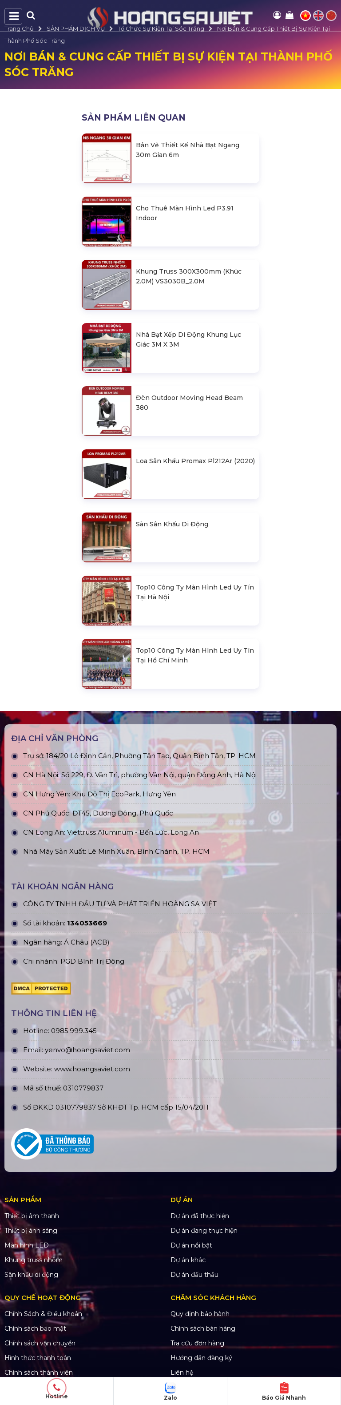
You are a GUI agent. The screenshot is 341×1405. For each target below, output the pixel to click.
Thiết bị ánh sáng (30, 1231)
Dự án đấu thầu (194, 1275)
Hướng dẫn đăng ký (201, 1358)
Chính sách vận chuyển (39, 1343)
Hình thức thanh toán (37, 1358)
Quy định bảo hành (200, 1314)
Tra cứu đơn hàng (197, 1343)
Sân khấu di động (31, 1275)
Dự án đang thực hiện (204, 1231)
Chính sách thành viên (38, 1373)
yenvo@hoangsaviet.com (87, 1050)
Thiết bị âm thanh (31, 1216)
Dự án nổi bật (191, 1245)
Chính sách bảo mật (35, 1328)
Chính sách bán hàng (202, 1328)
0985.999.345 (74, 1030)
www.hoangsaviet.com (92, 1069)
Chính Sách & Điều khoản (43, 1314)
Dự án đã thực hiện (199, 1216)
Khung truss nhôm (33, 1260)
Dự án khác (188, 1260)
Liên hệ (181, 1373)
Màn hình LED (26, 1245)
